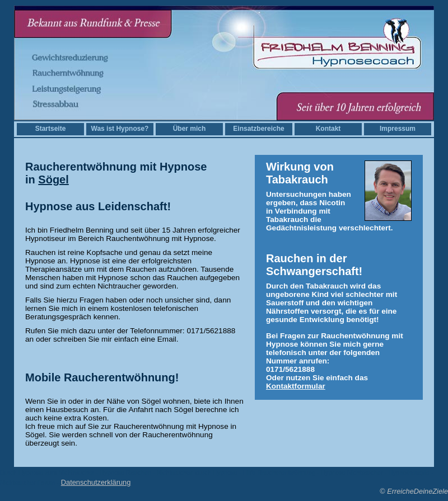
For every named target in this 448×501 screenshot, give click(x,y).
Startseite (50, 129)
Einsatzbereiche (258, 129)
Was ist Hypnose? (120, 129)
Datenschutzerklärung (95, 482)
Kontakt (328, 129)
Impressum (398, 129)
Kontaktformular (295, 386)
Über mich (189, 129)
